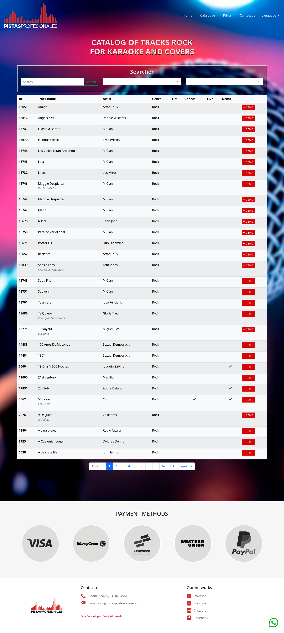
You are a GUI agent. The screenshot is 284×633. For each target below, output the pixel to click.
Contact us (247, 15)
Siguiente (185, 466)
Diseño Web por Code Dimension (102, 616)
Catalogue (207, 15)
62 (163, 466)
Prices (227, 15)
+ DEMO (248, 107)
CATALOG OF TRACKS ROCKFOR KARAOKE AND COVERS (142, 47)
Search (91, 82)
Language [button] (269, 15)
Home (187, 15)
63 (172, 466)
